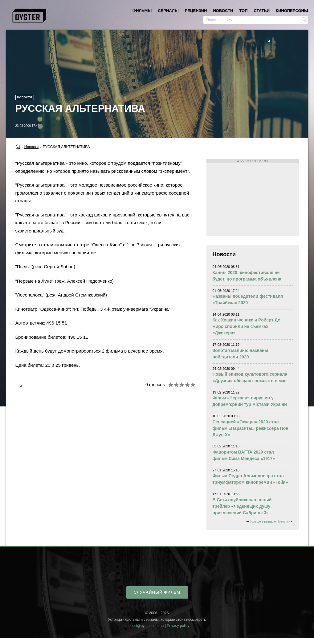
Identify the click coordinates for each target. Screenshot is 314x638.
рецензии (196, 10)
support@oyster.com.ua (144, 626)
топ (243, 10)
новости (223, 10)
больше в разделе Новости (269, 521)
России (72, 222)
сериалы (168, 10)
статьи (262, 10)
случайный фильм (157, 592)
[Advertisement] (252, 197)
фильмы (142, 10)
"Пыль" (23, 266)
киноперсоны (292, 10)
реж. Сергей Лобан (53, 266)
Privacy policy (178, 626)
